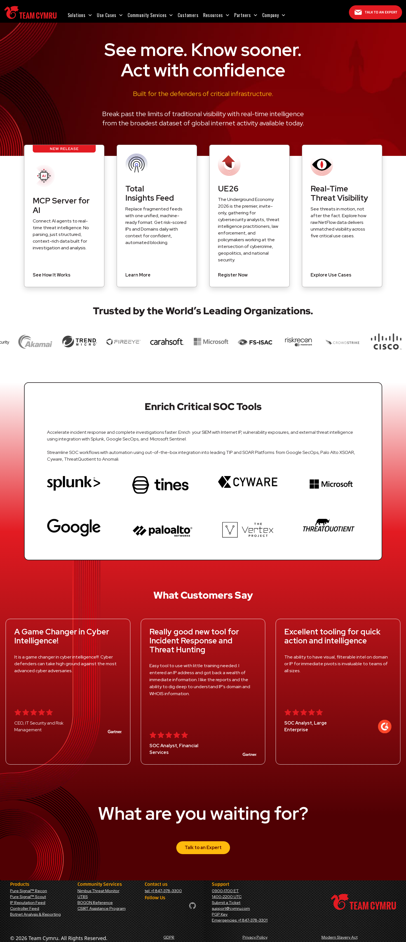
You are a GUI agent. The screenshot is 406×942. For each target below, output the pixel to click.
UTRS (83, 896)
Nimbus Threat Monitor (98, 890)
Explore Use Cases (331, 275)
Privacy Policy (255, 937)
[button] (80, 15)
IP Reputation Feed (27, 902)
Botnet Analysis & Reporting (35, 914)
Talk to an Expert (203, 847)
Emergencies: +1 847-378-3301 (239, 920)
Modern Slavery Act (339, 937)
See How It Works (52, 275)
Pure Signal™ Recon (28, 890)
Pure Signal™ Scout (28, 896)
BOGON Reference (95, 902)
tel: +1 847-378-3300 (163, 890)
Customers (188, 15)
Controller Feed (24, 908)
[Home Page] (30, 12)
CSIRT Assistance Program (102, 908)
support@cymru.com (231, 908)
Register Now (233, 275)
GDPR (168, 937)
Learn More (138, 275)
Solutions (77, 15)
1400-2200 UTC (226, 896)
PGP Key (219, 914)
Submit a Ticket (226, 902)
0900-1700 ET (225, 890)
